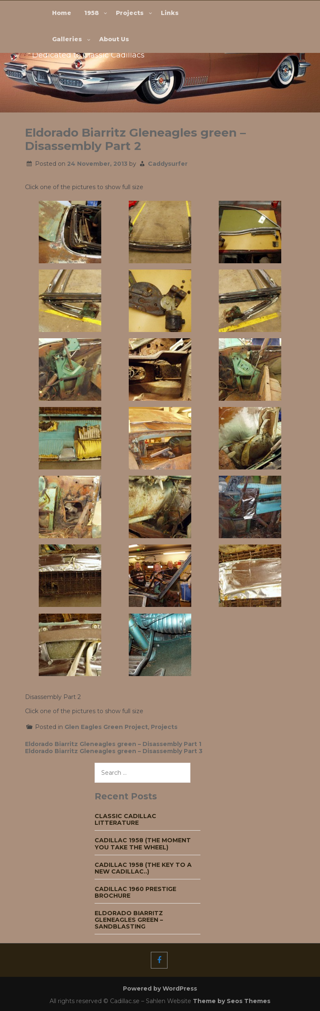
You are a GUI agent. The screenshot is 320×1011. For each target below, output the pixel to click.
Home (61, 13)
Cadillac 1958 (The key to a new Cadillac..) (143, 868)
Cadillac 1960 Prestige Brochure (135, 892)
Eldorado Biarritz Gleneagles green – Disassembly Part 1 (113, 744)
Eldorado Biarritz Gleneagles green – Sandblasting (129, 919)
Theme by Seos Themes (231, 1001)
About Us (114, 39)
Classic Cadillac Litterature (125, 819)
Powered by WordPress (160, 988)
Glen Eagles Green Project (106, 727)
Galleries (67, 39)
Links (170, 13)
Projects (130, 13)
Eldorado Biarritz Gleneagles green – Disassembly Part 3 (113, 751)
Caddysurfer (168, 163)
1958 (91, 13)
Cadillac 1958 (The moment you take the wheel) (143, 843)
